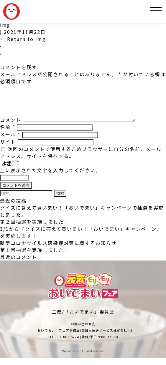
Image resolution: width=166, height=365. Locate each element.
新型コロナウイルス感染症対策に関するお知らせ (58, 249)
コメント (10, 126)
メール (10, 141)
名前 (7, 133)
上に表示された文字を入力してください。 (50, 177)
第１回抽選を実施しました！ (34, 257)
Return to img (23, 38)
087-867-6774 (67, 343)
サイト (8, 148)
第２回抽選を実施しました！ (34, 228)
